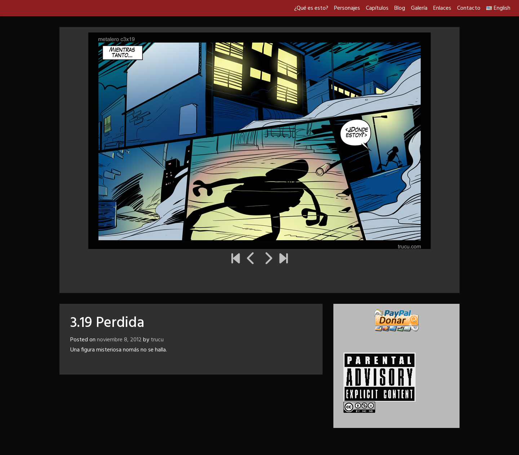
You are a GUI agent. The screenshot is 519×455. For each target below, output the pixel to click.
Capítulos (377, 8)
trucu (157, 340)
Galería (419, 8)
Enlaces (442, 8)
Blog (399, 8)
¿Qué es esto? (311, 8)
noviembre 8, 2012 (119, 340)
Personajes (347, 8)
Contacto (468, 8)
